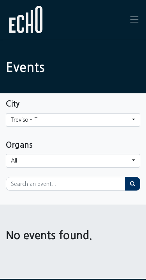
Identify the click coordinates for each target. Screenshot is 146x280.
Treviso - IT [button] (24, 119)
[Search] (132, 184)
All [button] (14, 160)
